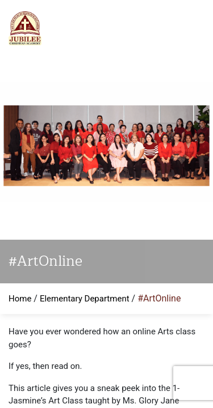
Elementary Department (85, 299)
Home (20, 299)
